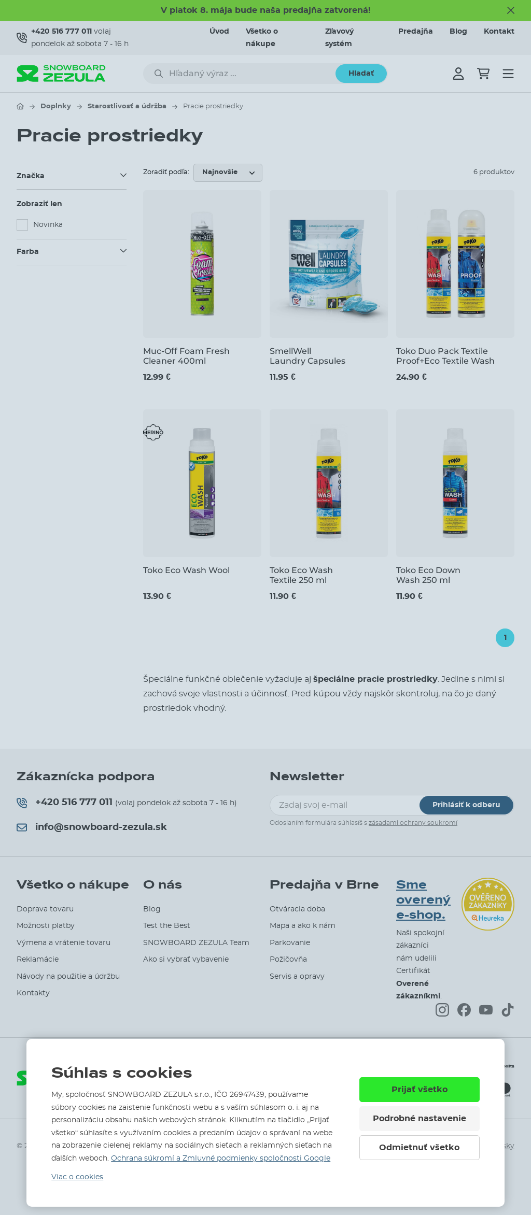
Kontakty (33, 993)
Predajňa (415, 31)
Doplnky (55, 106)
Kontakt (499, 31)
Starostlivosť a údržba (127, 106)
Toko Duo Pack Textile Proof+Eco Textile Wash (445, 356)
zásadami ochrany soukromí (413, 823)
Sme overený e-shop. (423, 900)
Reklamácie (38, 959)
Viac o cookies (77, 1177)
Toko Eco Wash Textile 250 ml (301, 575)
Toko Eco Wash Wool (186, 570)
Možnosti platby (46, 926)
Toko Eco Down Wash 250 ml (428, 575)
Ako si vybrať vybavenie (186, 959)
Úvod (219, 31)
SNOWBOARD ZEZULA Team (196, 943)
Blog (458, 31)
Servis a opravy (297, 976)
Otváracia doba (297, 909)
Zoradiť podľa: (166, 172)
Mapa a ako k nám (303, 926)
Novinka (48, 224)
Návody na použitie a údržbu (68, 976)
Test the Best (166, 926)
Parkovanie (290, 943)
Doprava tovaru (45, 909)
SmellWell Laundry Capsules (307, 356)
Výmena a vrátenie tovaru (63, 943)
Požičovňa (288, 959)
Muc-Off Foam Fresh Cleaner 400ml (186, 356)
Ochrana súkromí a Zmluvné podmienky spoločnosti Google (220, 1158)
